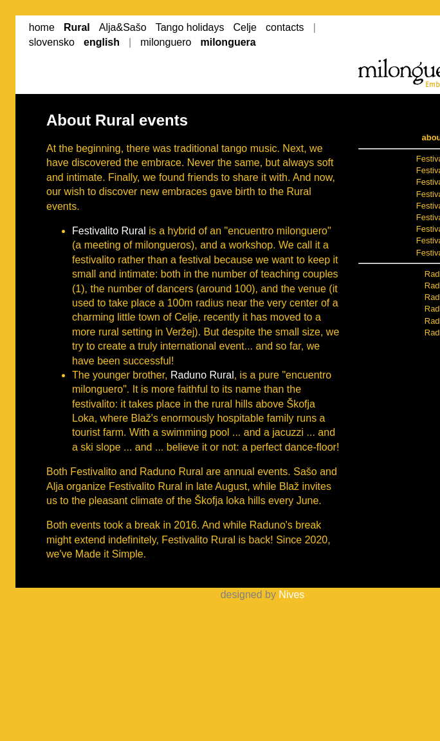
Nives (291, 594)
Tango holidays (190, 27)
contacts (285, 27)
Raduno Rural (202, 375)
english (102, 42)
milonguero (165, 42)
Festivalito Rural (109, 230)
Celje (245, 27)
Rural (77, 27)
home (42, 27)
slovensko (52, 42)
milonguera (227, 42)
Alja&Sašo (123, 27)
